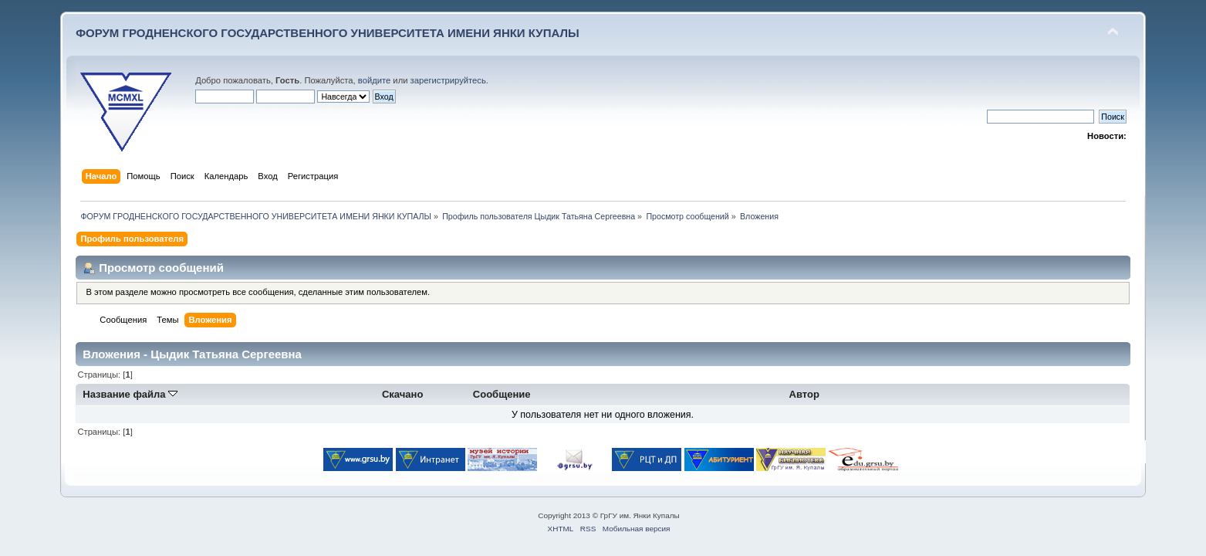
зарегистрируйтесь (448, 80)
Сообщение (502, 394)
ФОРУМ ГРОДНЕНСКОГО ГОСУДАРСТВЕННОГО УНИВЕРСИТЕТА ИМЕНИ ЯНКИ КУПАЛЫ (327, 32)
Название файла (130, 394)
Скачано (403, 394)
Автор (804, 394)
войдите (374, 80)
